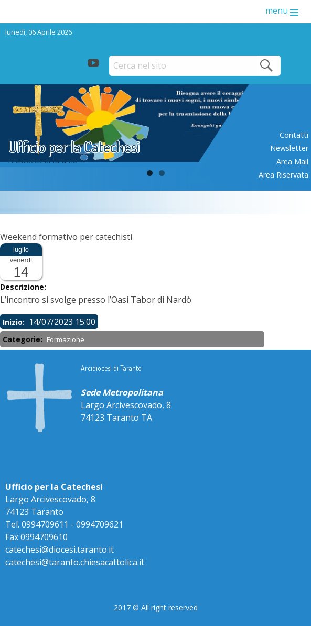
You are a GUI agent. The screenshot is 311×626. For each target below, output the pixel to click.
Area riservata (283, 175)
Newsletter (289, 148)
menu (276, 10)
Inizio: (15, 322)
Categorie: (24, 339)
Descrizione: (24, 287)
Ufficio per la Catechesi (74, 146)
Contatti (294, 135)
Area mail (292, 162)
